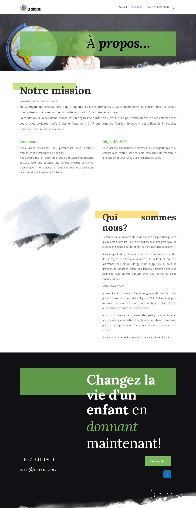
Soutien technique (158, 7)
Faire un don (158, 461)
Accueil (123, 7)
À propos (136, 7)
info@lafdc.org (38, 469)
